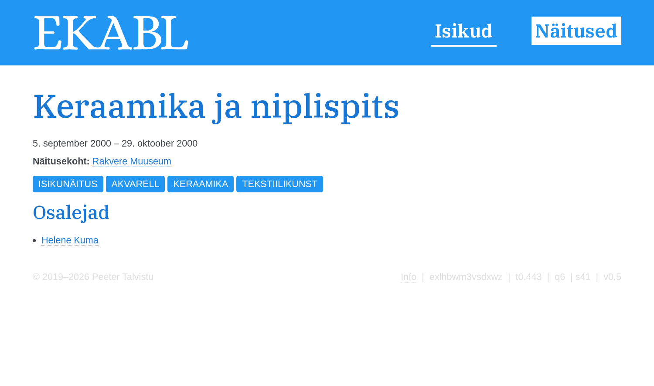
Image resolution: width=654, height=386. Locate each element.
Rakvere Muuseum (131, 161)
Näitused (576, 30)
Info (408, 276)
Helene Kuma (70, 240)
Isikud (464, 30)
